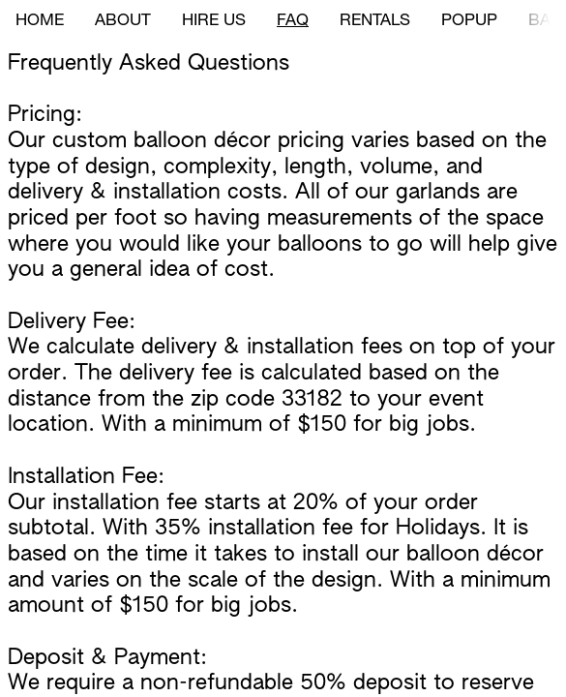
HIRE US (214, 22)
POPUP (469, 22)
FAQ (293, 22)
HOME (39, 22)
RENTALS (375, 22)
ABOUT (123, 22)
